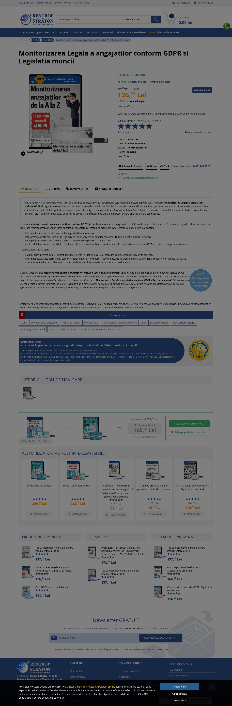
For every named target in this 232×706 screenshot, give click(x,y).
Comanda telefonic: (181, 166)
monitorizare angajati (183, 322)
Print (164, 166)
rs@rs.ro (121, 356)
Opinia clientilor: (126, 120)
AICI (146, 694)
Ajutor (151, 166)
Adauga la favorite (131, 166)
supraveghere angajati (33, 329)
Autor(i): (122, 81)
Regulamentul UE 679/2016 (154, 649)
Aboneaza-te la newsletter (131, 32)
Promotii (65, 32)
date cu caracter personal (63, 329)
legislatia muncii (71, 322)
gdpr (143, 322)
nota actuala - (144, 120)
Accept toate (179, 686)
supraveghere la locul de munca (119, 322)
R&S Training (176, 669)
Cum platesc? (44, 2)
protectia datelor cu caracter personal (101, 329)
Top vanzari (92, 32)
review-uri (124, 132)
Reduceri (108, 32)
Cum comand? (27, 2)
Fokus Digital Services (180, 663)
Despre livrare (62, 2)
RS (29, 40)
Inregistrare (180, 3)
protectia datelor (159, 322)
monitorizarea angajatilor (45, 322)
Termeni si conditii (129, 671)
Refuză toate (179, 700)
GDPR (24, 322)
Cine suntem (76, 671)
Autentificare (203, 3)
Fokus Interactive (178, 675)
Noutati (78, 32)
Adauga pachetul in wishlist (188, 432)
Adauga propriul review (198, 132)
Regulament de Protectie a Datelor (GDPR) (91, 686)
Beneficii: (122, 173)
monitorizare (91, 322)
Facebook (124, 676)
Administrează (179, 693)
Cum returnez (81, 2)
